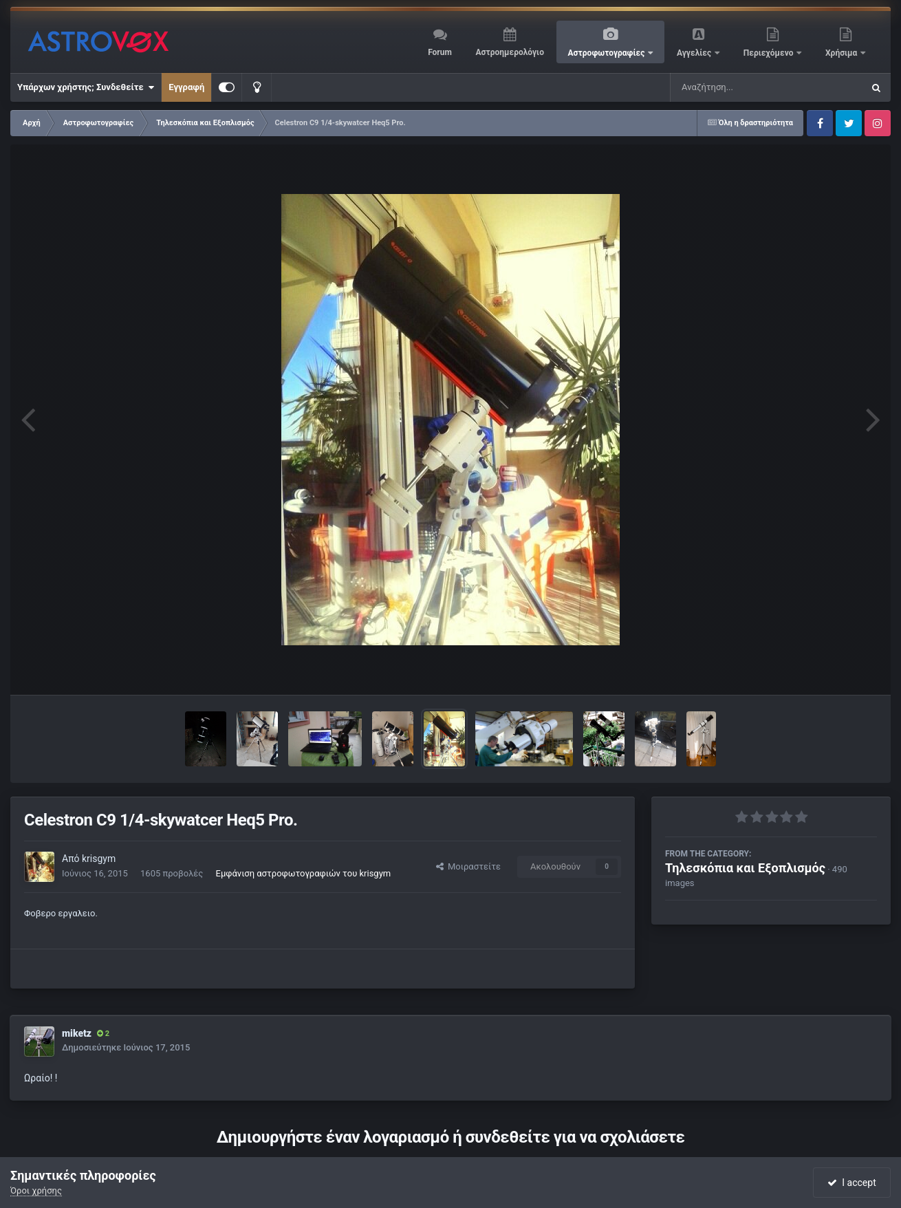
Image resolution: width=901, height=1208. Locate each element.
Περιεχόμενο (769, 53)
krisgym (99, 858)
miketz (76, 1033)
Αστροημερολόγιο (509, 52)
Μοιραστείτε (468, 866)
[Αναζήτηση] (739, 87)
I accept (851, 1182)
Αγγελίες (695, 53)
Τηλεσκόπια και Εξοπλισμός (745, 868)
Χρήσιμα (842, 53)
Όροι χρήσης (36, 1190)
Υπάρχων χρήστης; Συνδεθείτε (85, 87)
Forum (440, 52)
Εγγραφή (186, 87)
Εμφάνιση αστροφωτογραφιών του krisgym (303, 873)
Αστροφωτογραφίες (607, 53)
